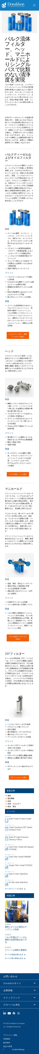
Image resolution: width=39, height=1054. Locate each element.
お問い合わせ (10, 976)
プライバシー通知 (10, 1035)
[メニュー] (34, 5)
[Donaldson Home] (16, 5)
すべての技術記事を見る (14, 955)
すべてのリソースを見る (14, 889)
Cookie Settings (18, 1049)
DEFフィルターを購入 (19, 777)
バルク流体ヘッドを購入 (18, 474)
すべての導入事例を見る (14, 958)
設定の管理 (7, 1046)
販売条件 (6, 1043)
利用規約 (6, 1039)
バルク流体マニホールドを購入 (18, 638)
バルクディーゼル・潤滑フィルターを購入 (18, 335)
